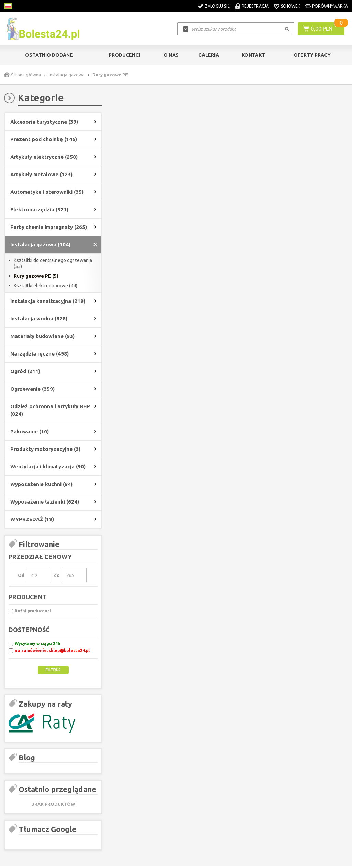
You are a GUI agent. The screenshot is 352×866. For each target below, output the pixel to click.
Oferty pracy (312, 55)
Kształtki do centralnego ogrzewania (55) (53, 263)
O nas (171, 55)
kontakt (253, 55)
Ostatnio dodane (49, 55)
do (57, 575)
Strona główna (26, 74)
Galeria (208, 55)
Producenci (124, 55)
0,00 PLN (321, 28)
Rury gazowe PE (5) (36, 276)
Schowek (290, 6)
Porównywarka (330, 6)
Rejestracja (255, 6)
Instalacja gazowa (67, 74)
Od (21, 575)
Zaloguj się (217, 6)
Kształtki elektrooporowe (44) (45, 285)
